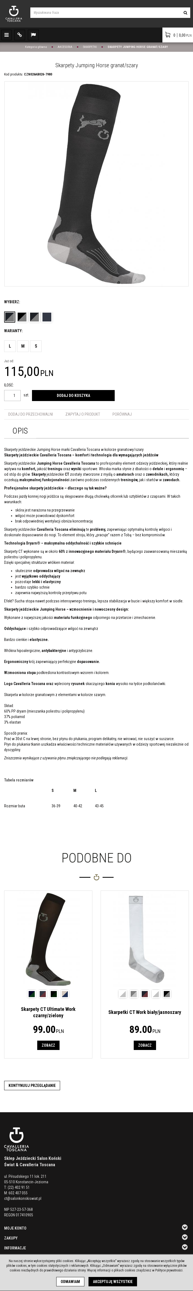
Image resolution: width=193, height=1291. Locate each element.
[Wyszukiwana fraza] (105, 12)
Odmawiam (70, 1281)
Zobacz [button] (48, 1045)
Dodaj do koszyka (73, 395)
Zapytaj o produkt (82, 414)
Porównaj (122, 414)
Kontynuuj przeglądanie (32, 1085)
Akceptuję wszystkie (113, 1281)
